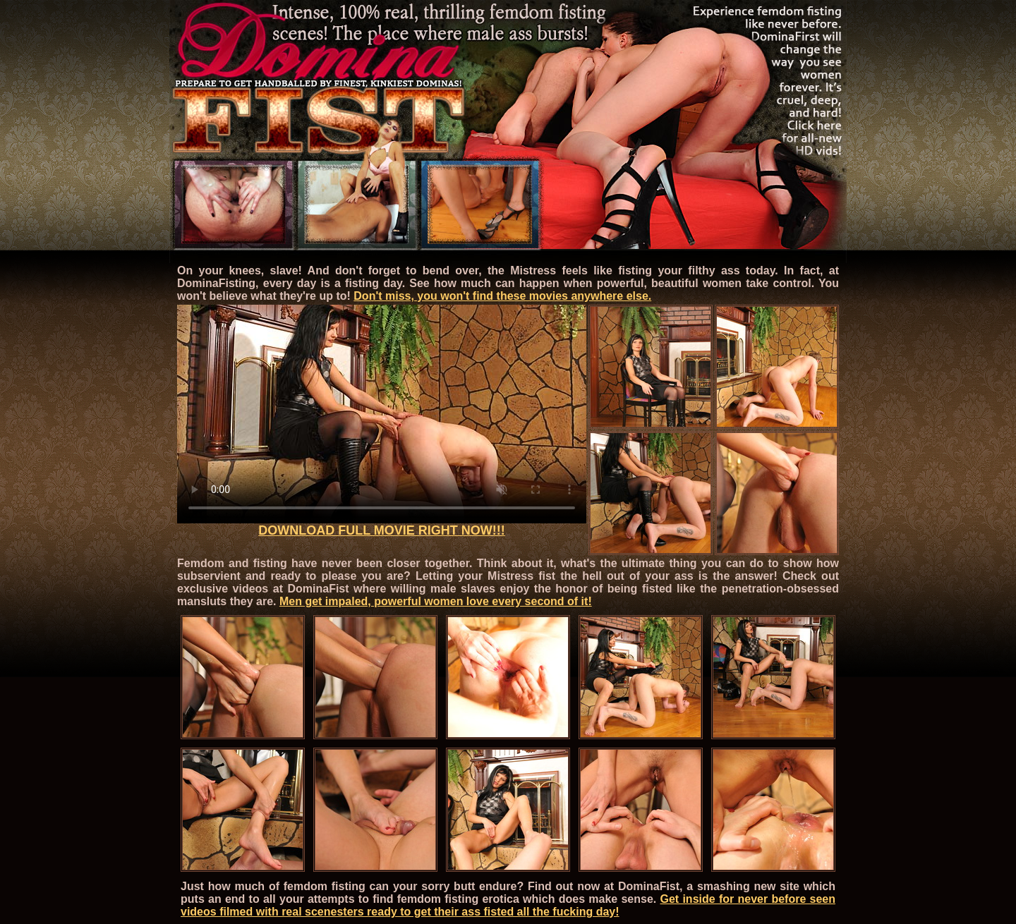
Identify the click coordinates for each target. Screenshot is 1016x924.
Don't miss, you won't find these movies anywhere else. (502, 296)
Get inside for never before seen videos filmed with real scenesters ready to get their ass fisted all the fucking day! (508, 905)
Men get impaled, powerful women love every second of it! (435, 601)
